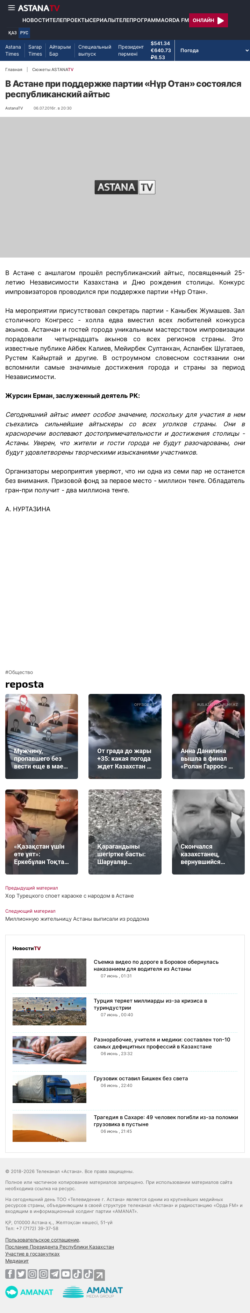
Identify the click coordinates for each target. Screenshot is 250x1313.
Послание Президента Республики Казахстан (59, 1247)
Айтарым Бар (60, 50)
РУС (24, 32)
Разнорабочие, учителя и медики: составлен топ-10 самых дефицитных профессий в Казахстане (162, 1043)
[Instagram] (32, 1274)
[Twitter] (21, 1274)
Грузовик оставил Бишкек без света (141, 1078)
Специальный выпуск (94, 50)
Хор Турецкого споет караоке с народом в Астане (69, 895)
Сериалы (102, 20)
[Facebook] (10, 1274)
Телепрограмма (140, 20)
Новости (35, 20)
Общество (20, 672)
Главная (13, 69)
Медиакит (17, 1261)
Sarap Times (35, 50)
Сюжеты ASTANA (52, 69)
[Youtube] (66, 1274)
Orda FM (177, 20)
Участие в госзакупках (32, 1254)
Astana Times (13, 50)
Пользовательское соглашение (42, 1240)
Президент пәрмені (131, 50)
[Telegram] (54, 1274)
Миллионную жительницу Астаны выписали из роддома (77, 918)
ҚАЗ (12, 32)
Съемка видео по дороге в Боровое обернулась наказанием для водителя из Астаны (156, 965)
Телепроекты (69, 20)
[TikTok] (77, 1274)
